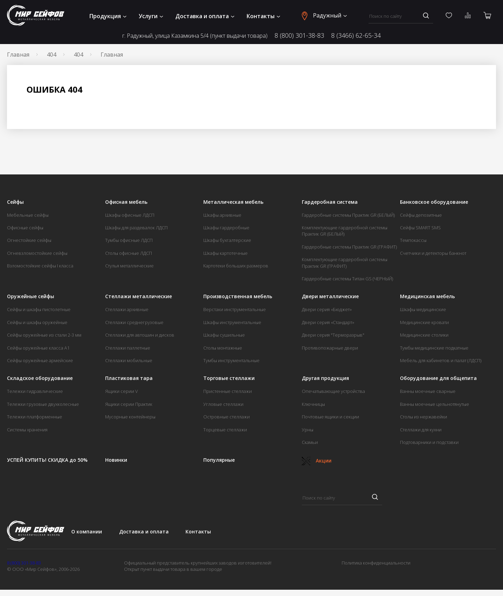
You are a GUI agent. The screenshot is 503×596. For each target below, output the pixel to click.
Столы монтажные (222, 348)
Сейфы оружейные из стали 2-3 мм (44, 335)
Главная (18, 54)
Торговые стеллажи (229, 378)
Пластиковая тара (129, 378)
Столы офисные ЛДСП (128, 253)
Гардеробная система (330, 202)
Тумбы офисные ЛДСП (129, 240)
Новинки (116, 460)
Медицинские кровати (424, 322)
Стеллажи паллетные (127, 348)
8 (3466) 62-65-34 (356, 35)
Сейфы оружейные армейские (40, 360)
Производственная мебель (237, 296)
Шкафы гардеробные (226, 227)
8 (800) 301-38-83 (299, 35)
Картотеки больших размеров (235, 266)
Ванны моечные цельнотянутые (434, 404)
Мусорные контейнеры (130, 417)
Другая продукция (325, 378)
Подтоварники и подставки (429, 442)
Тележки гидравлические (35, 391)
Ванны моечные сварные (427, 391)
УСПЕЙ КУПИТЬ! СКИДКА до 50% (47, 460)
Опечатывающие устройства (333, 391)
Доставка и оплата (204, 16)
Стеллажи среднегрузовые (134, 322)
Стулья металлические (129, 266)
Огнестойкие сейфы (29, 240)
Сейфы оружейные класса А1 (38, 348)
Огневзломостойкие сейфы (37, 253)
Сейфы (15, 202)
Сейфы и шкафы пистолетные (39, 309)
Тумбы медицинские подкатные (434, 348)
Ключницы (313, 404)
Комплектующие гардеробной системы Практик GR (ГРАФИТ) (344, 262)
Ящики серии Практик (128, 404)
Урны (307, 429)
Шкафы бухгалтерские (227, 240)
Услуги (151, 16)
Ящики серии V (121, 391)
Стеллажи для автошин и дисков (139, 335)
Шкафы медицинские (423, 309)
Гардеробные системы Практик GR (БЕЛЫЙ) (348, 215)
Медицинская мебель (427, 296)
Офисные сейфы (25, 227)
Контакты (263, 16)
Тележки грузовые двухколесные (43, 404)
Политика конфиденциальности (376, 563)
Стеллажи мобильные (128, 360)
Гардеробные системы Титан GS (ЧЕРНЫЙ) (347, 278)
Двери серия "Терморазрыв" (333, 335)
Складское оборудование (40, 378)
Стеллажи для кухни (421, 429)
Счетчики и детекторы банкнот (433, 253)
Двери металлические (330, 296)
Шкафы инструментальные (232, 322)
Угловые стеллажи (223, 404)
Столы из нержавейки (423, 417)
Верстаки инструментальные (234, 309)
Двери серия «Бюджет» (327, 309)
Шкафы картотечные (225, 253)
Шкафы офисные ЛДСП (129, 215)
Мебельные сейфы (28, 215)
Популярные (219, 460)
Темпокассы (413, 240)
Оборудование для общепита (438, 378)
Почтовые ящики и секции (330, 417)
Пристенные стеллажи (227, 391)
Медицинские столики (424, 335)
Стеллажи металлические (138, 296)
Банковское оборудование (434, 202)
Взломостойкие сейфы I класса (40, 266)
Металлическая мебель (233, 202)
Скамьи (310, 442)
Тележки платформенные (34, 417)
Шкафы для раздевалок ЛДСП (136, 227)
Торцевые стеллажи (225, 429)
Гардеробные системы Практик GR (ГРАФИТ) (349, 247)
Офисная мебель (126, 202)
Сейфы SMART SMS (420, 227)
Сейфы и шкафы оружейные (37, 322)
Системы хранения (27, 429)
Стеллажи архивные (126, 309)
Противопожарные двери (330, 348)
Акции (316, 460)
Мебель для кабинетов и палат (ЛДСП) (440, 360)
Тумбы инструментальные (231, 360)
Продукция (107, 16)
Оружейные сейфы (30, 296)
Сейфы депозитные (421, 215)
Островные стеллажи (226, 417)
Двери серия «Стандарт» (328, 322)
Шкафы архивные (222, 215)
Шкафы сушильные (224, 335)
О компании (86, 531)
